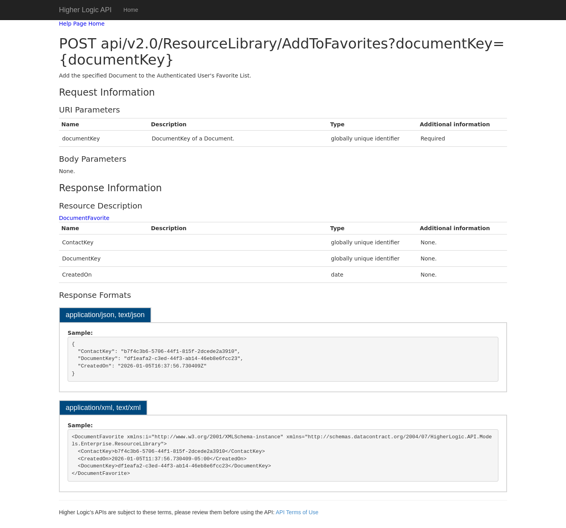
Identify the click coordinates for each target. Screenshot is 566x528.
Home (130, 10)
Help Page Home (82, 23)
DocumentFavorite (84, 218)
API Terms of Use (297, 512)
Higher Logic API (85, 10)
